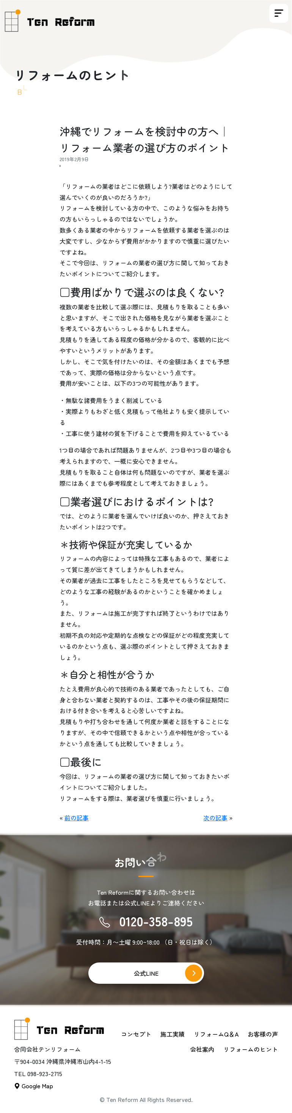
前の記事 (76, 817)
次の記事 (215, 817)
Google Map (33, 1085)
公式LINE (146, 973)
